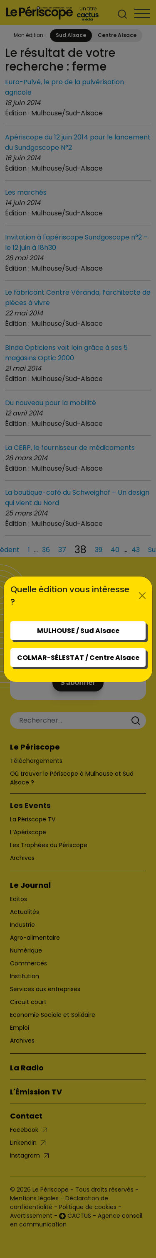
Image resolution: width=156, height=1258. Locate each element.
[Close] (142, 595)
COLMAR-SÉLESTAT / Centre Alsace (78, 657)
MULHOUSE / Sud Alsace (78, 630)
